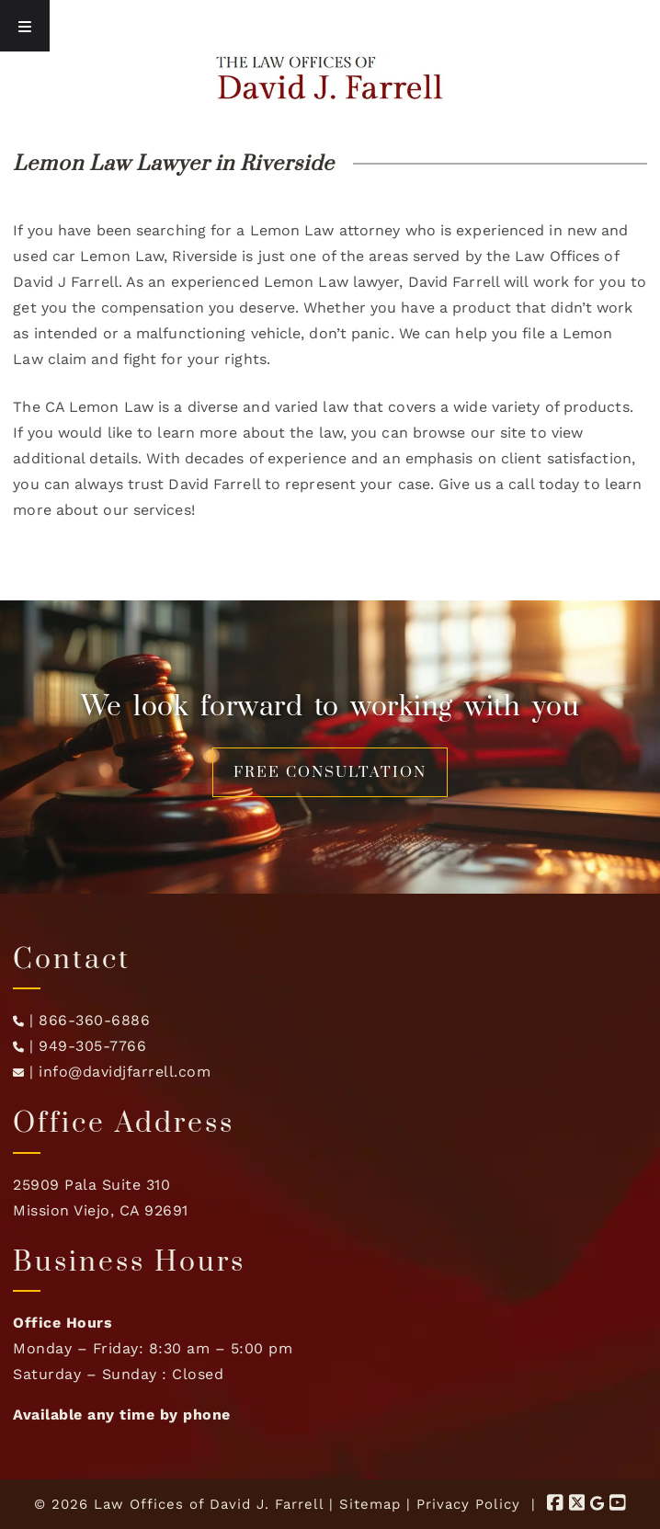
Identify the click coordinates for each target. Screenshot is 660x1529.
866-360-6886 (94, 1020)
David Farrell (453, 282)
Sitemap (370, 1504)
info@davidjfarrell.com (125, 1071)
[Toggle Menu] (25, 25)
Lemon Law (122, 256)
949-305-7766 (92, 1046)
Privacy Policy (468, 1504)
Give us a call (485, 484)
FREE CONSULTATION (330, 772)
